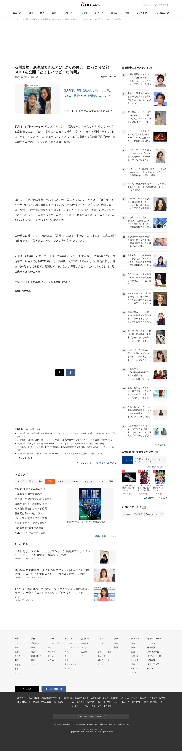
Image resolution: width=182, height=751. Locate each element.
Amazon (126, 514)
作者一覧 (151, 647)
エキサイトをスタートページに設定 (91, 716)
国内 (31, 13)
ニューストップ (150, 5)
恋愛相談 (90, 702)
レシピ (116, 702)
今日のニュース (161, 13)
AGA (87, 706)
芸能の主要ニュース (105, 536)
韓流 (33, 660)
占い (99, 702)
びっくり (85, 643)
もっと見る (161, 444)
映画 (33, 647)
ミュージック (150, 460)
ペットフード (76, 706)
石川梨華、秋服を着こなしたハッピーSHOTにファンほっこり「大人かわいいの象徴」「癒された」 (61, 443)
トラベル (101, 656)
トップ (20, 481)
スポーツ (68, 13)
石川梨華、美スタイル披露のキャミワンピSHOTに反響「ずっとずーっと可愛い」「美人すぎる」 (60, 453)
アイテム (125, 698)
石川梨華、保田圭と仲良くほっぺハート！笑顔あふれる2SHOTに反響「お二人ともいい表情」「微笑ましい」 (66, 440)
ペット (84, 656)
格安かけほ (46, 702)
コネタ (84, 647)
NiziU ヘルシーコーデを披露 (30, 532)
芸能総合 (35, 643)
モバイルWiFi (59, 702)
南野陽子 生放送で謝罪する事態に (33, 499)
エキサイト (164, 5)
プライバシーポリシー (83, 724)
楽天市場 (138, 514)
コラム (114, 13)
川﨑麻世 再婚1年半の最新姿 (30, 528)
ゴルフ (51, 656)
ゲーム (67, 652)
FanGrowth (68, 698)
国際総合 (18, 665)
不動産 (145, 702)
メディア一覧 (153, 652)
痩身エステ (96, 706)
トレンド (83, 13)
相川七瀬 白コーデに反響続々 (31, 523)
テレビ (161, 460)
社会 (17, 643)
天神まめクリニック (100, 698)
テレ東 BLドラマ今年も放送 (30, 489)
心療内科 (115, 698)
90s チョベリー (104, 660)
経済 (17, 647)
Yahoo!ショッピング (154, 514)
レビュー (68, 643)
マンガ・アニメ (71, 647)
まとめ (18, 656)
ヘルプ (150, 668)
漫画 (127, 13)
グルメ (67, 660)
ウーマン (107, 702)
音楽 (33, 652)
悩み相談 (80, 702)
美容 (162, 702)
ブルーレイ (128, 460)
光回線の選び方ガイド (51, 698)
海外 (42, 13)
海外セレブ (36, 656)
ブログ (134, 698)
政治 (17, 652)
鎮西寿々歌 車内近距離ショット (32, 503)
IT (65, 656)
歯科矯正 (154, 702)
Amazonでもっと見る (154, 498)
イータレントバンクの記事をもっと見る (96, 463)
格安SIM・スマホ (157, 698)
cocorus (70, 702)
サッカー (52, 652)
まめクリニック (82, 698)
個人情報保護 (101, 724)
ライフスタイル (104, 652)
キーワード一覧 (154, 656)
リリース (151, 643)
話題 (116, 647)
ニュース (17, 13)
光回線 (36, 702)
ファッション (70, 664)
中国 (17, 669)
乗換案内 (136, 702)
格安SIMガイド (24, 702)
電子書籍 (107, 706)
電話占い (143, 698)
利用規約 (67, 724)
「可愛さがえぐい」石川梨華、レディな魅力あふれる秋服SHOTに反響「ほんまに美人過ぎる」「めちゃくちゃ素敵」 (66, 448)
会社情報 (57, 724)
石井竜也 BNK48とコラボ (29, 513)
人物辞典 (151, 660)
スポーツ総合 (54, 643)
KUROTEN (34, 698)
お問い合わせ (123, 724)
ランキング (141, 13)
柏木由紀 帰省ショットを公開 (31, 508)
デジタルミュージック (139, 460)
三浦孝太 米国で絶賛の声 (28, 494)
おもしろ (99, 13)
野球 (50, 647)
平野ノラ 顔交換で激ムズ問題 (31, 518)
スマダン (101, 643)
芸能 (54, 13)
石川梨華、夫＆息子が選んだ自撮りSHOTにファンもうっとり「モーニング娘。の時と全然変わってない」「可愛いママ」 (66, 435)
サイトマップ (153, 664)
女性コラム (102, 647)
